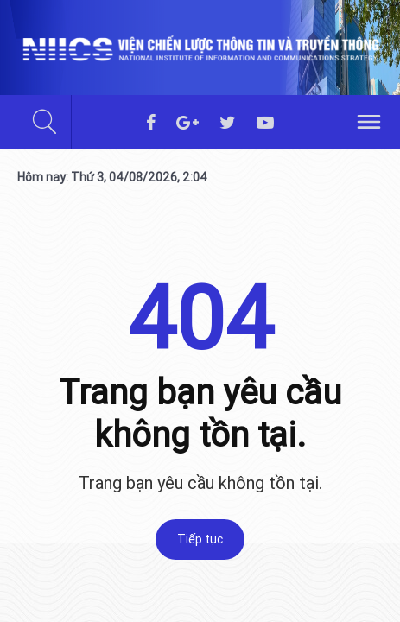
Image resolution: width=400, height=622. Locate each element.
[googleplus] (187, 123)
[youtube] (265, 123)
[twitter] (227, 123)
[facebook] (151, 123)
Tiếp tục (200, 539)
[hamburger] (369, 120)
